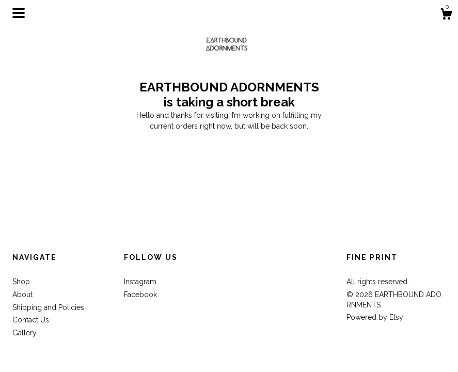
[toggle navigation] (18, 13)
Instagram (140, 281)
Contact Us (30, 320)
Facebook (140, 294)
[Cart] (446, 15)
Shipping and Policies (48, 307)
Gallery (24, 333)
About (22, 294)
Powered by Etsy (374, 317)
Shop (21, 281)
